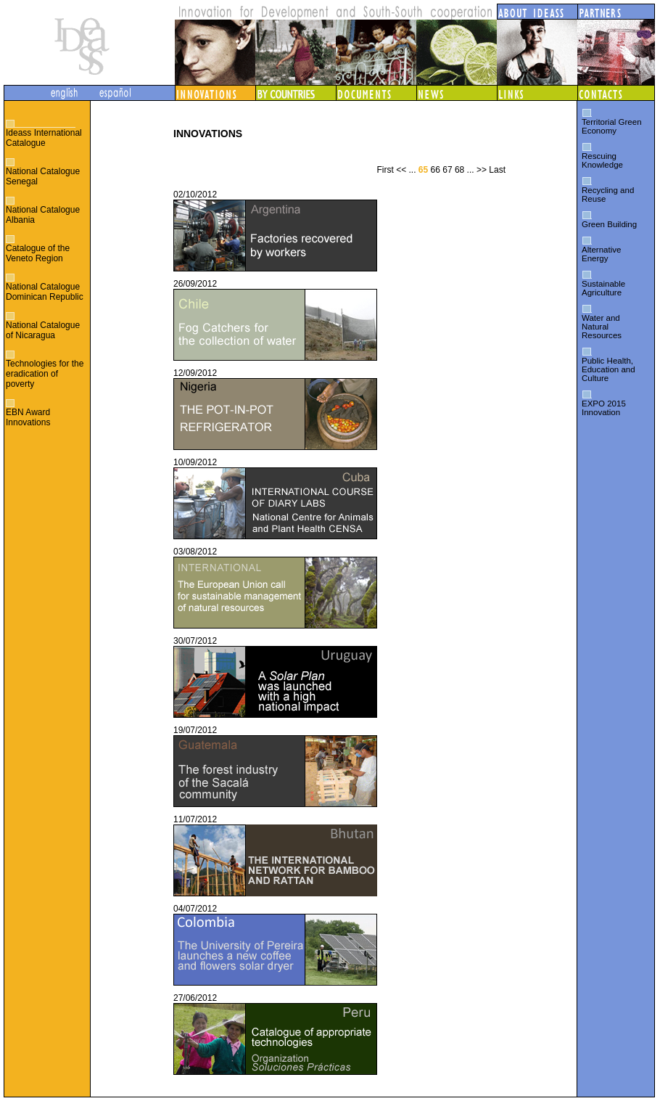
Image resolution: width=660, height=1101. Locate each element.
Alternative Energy (601, 254)
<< (401, 170)
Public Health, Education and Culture (608, 369)
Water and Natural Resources (602, 327)
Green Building (609, 224)
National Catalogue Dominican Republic (44, 292)
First (384, 170)
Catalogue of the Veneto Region (38, 253)
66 (435, 170)
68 (459, 170)
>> (482, 170)
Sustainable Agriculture (603, 288)
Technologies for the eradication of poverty (44, 374)
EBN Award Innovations (28, 417)
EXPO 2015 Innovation (604, 408)
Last (497, 170)
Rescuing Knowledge (602, 160)
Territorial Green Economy (612, 126)
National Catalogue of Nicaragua (43, 330)
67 (447, 170)
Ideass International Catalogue (44, 138)
